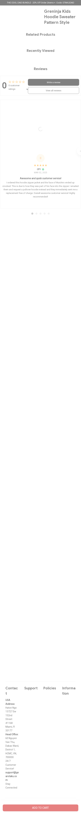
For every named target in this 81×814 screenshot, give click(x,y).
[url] (12, 776)
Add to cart (40, 807)
